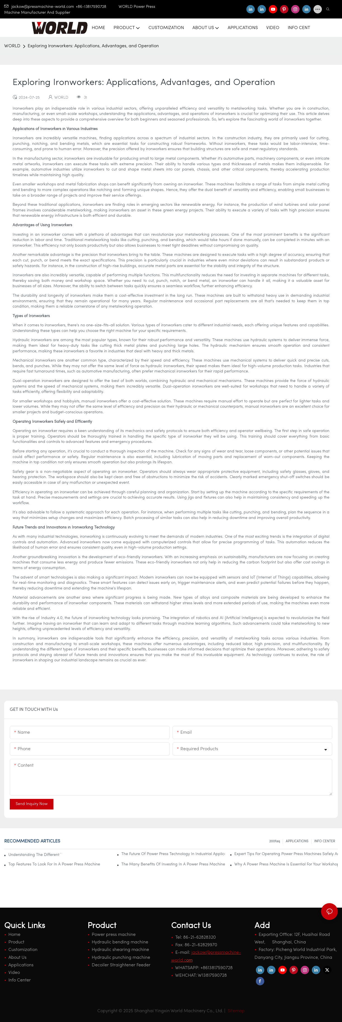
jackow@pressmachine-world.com (39, 7)
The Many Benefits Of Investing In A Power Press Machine (173, 864)
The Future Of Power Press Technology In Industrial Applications (173, 854)
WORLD (12, 46)
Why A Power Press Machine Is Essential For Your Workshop (286, 864)
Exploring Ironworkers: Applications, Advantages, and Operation (93, 46)
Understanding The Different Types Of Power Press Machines (34, 855)
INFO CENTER (324, 841)
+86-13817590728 (97, 7)
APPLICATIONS (297, 841)
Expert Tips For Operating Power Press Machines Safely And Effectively (286, 854)
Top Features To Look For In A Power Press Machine (54, 864)
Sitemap (236, 1011)
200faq (274, 841)
